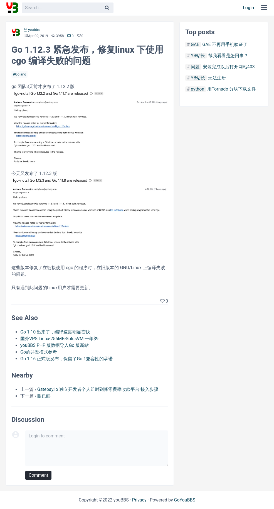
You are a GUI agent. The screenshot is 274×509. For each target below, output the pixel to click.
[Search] (107, 8)
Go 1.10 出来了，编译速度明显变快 (55, 332)
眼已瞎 (44, 396)
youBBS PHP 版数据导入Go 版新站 (54, 345)
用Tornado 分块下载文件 (231, 89)
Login (248, 7)
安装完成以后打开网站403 (229, 66)
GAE (195, 44)
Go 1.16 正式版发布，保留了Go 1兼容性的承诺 (66, 358)
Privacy (139, 500)
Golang (20, 74)
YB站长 (198, 55)
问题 (195, 66)
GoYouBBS (184, 500)
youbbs (34, 30)
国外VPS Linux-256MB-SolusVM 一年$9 (59, 338)
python (197, 89)
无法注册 (217, 78)
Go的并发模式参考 (38, 352)
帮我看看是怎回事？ (228, 55)
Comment (38, 475)
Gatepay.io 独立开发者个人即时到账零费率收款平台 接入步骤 (97, 389)
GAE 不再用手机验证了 (224, 44)
